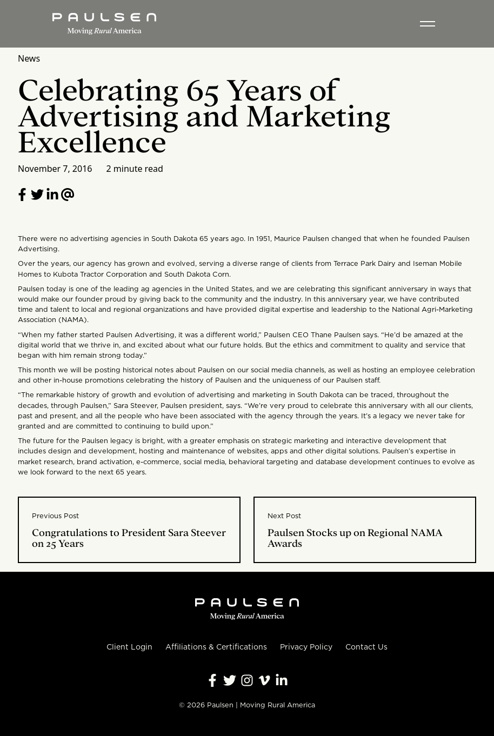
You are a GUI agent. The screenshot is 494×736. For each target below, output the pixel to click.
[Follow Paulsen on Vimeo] (264, 680)
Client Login (129, 646)
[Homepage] (104, 24)
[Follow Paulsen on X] (229, 680)
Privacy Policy (306, 646)
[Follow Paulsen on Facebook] (212, 680)
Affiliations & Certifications (216, 646)
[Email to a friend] (67, 194)
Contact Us (366, 646)
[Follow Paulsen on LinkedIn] (52, 194)
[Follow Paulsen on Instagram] (247, 680)
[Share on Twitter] (37, 194)
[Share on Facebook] (22, 194)
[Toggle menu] (427, 24)
